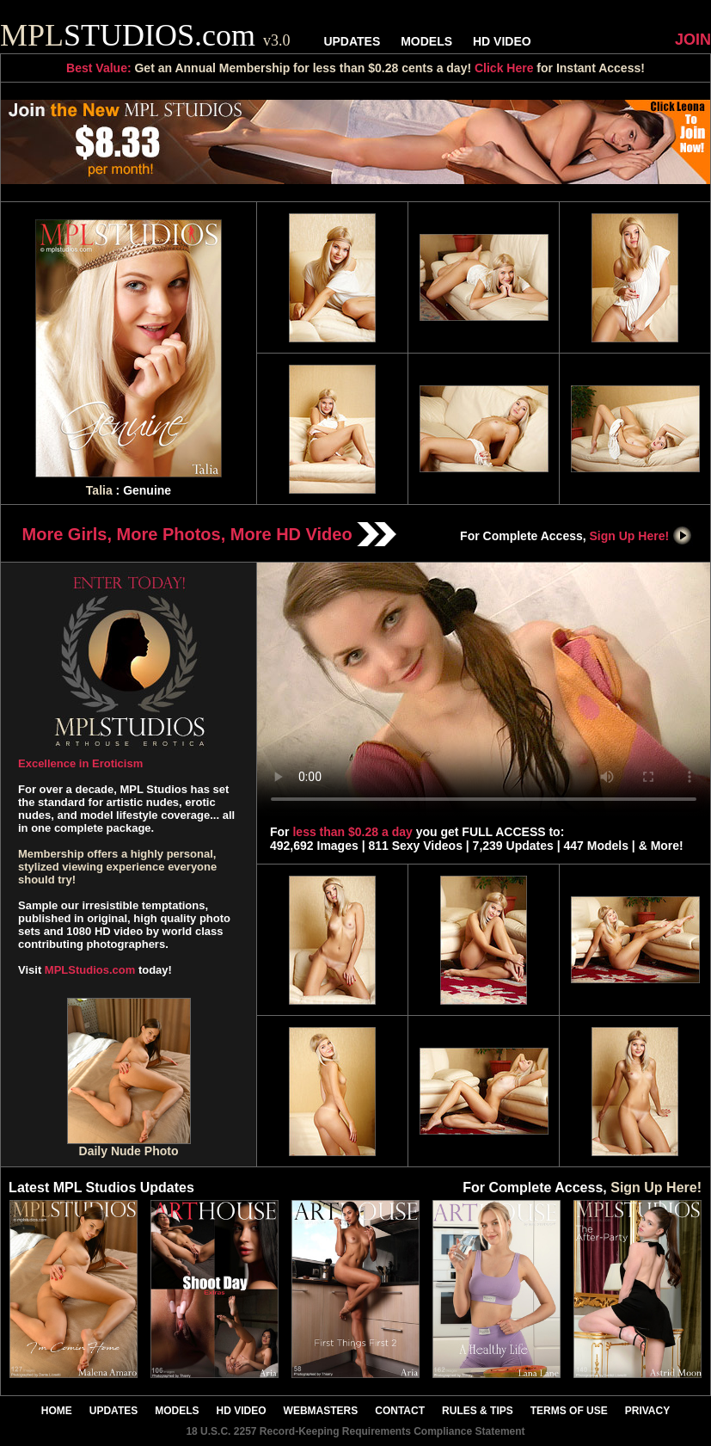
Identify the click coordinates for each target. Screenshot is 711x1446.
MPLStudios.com (90, 969)
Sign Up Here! (641, 536)
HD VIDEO (502, 41)
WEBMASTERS (321, 1411)
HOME (56, 1411)
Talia (99, 490)
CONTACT (400, 1411)
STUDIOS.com (145, 35)
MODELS (426, 41)
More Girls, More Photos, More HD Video (209, 534)
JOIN (693, 39)
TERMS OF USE (569, 1411)
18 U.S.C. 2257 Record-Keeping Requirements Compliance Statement (355, 1431)
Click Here (504, 68)
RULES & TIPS (477, 1411)
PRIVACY (647, 1411)
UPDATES (351, 41)
